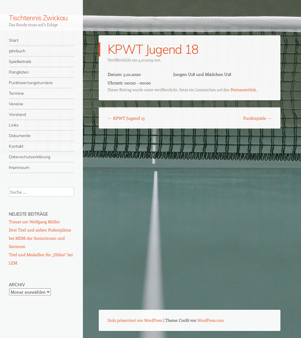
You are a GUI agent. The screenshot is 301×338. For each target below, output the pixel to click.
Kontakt (16, 146)
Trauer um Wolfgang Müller (34, 221)
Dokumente (20, 135)
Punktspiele (257, 118)
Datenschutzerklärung (29, 156)
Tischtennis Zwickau (38, 17)
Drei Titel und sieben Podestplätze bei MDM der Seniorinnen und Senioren (40, 238)
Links (14, 125)
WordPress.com (211, 320)
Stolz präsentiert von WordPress (135, 320)
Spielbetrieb (20, 61)
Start (14, 40)
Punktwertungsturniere (31, 82)
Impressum (19, 167)
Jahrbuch (17, 51)
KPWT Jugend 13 (126, 118)
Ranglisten (19, 72)
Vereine (16, 103)
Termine (16, 93)
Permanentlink (243, 89)
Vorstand (17, 114)
